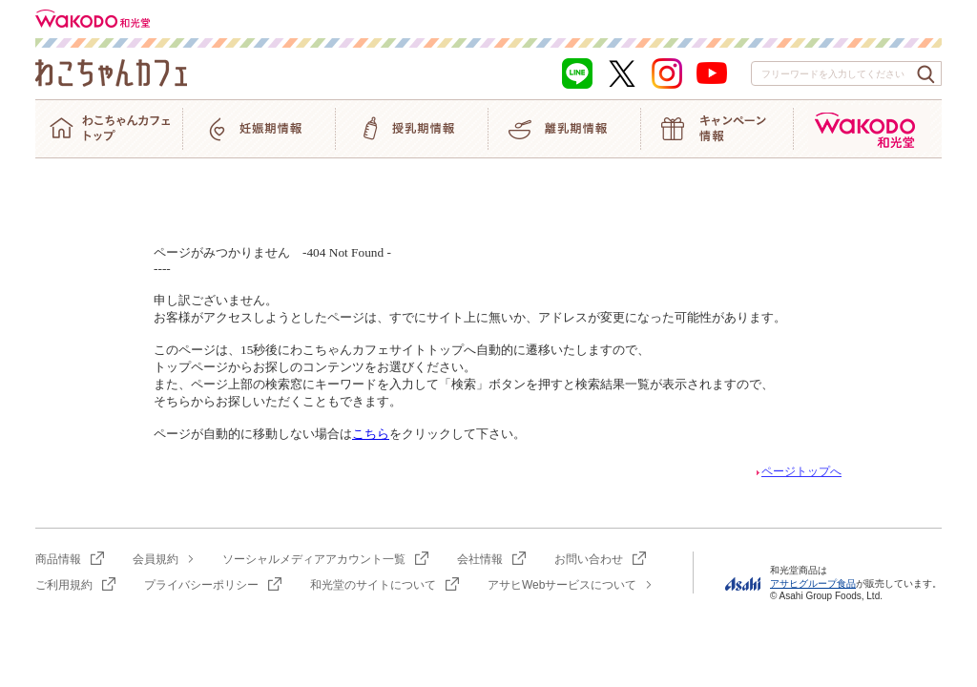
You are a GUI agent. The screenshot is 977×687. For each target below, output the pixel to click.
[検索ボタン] (926, 74)
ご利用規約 (64, 585)
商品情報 (58, 559)
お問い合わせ (588, 559)
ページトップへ (798, 471)
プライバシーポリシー (201, 585)
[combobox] (846, 73)
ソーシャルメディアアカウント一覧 (313, 559)
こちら (370, 434)
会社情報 (480, 559)
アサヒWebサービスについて (562, 585)
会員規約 (155, 559)
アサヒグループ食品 (813, 583)
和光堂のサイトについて (373, 585)
